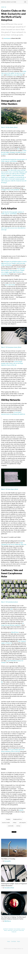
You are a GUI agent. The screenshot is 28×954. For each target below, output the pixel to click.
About (18, 941)
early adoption (22, 822)
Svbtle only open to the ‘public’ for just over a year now (13, 73)
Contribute (13, 941)
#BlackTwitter (15, 632)
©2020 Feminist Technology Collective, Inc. (13, 948)
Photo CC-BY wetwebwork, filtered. (9, 602)
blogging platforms (17, 819)
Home (8, 941)
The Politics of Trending (8, 859)
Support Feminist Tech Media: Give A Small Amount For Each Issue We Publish (14, 930)
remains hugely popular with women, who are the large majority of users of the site (12, 363)
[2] (11, 609)
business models (6, 822)
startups (18, 825)
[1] (18, 148)
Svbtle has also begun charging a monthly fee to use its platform (13, 152)
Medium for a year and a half (14, 75)
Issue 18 (3, 7)
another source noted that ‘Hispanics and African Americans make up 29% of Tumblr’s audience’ (14, 173)
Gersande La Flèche (9, 887)
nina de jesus (7, 38)
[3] (2, 682)
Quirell (21, 810)
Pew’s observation (10, 284)
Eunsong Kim (7, 861)
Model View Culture (8, 2)
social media (10, 825)
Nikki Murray (7, 921)
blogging (8, 819)
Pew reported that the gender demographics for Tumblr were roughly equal (13, 270)
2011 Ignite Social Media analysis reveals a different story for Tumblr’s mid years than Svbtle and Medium (14, 263)
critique (14, 822)
